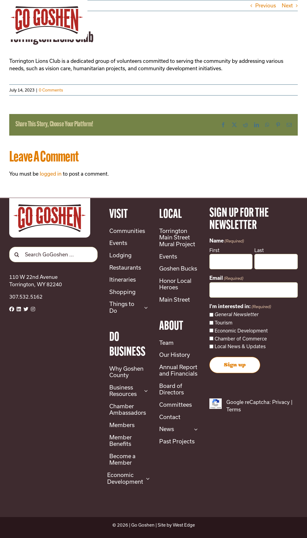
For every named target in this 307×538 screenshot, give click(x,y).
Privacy (281, 402)
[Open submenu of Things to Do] (144, 307)
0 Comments (51, 90)
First (214, 250)
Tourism (223, 322)
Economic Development (241, 330)
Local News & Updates (240, 346)
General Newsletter (237, 314)
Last (259, 250)
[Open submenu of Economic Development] (146, 478)
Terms (233, 409)
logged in (51, 174)
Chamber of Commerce (241, 338)
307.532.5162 (25, 297)
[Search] (17, 254)
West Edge (184, 525)
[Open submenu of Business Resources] (144, 390)
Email (226, 278)
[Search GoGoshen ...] (53, 254)
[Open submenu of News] (194, 429)
